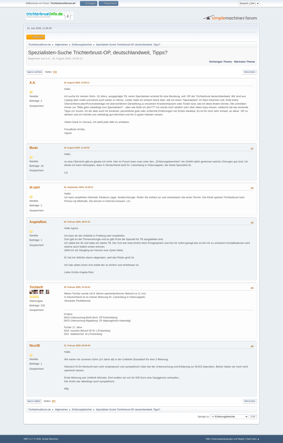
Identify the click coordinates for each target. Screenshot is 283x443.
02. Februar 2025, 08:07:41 (77, 222)
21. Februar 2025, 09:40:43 (77, 345)
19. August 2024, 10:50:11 (77, 82)
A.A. (32, 82)
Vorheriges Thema (220, 61)
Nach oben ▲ (252, 439)
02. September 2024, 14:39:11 (78, 187)
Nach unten (34, 72)
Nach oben (33, 401)
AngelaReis (38, 222)
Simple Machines (50, 439)
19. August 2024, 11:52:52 (77, 147)
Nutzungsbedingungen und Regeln (228, 439)
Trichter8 (36, 287)
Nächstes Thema (244, 61)
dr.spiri (34, 187)
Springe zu (203, 416)
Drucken (249, 72)
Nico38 (34, 345)
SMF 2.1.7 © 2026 (32, 439)
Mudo (33, 147)
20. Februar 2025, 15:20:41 (77, 287)
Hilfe (208, 439)
